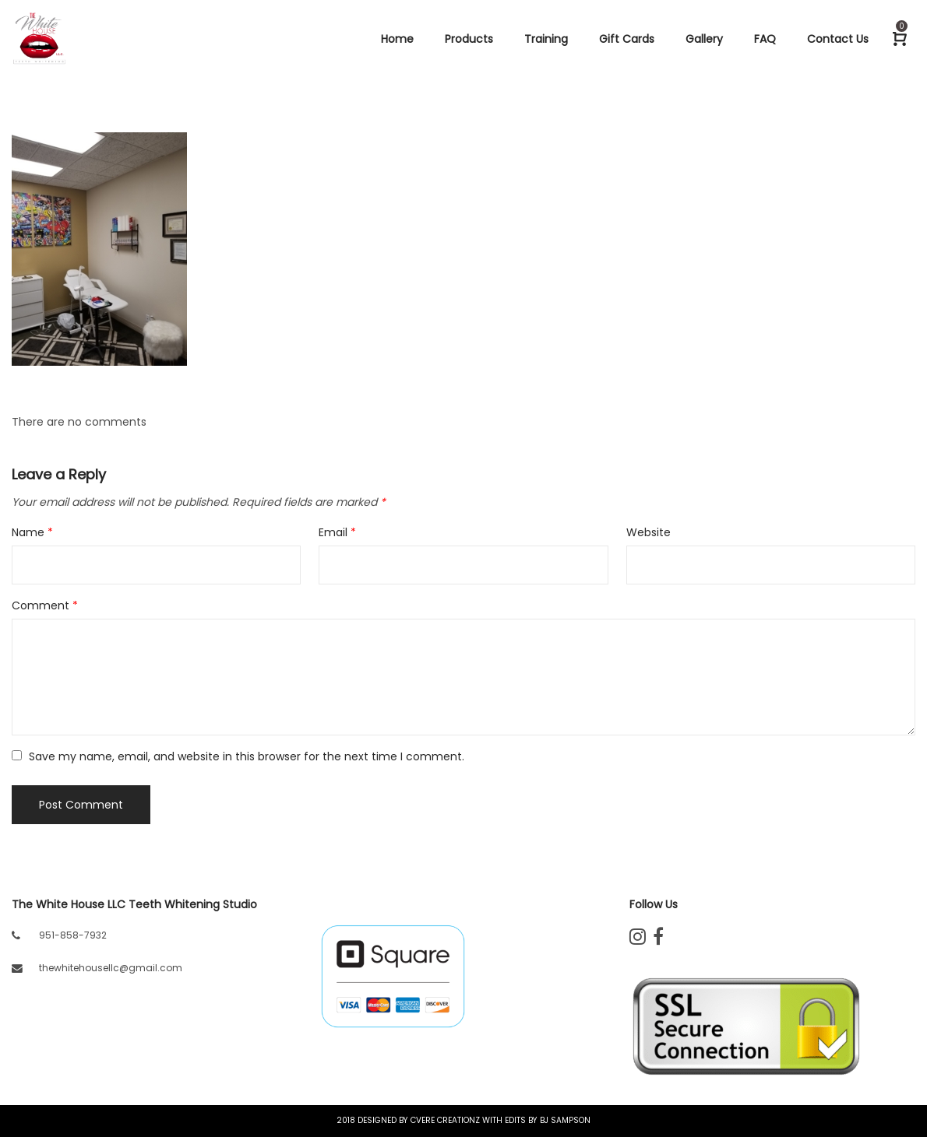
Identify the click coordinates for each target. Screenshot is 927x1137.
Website (648, 532)
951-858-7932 (73, 935)
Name (32, 532)
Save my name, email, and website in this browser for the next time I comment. (246, 756)
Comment (45, 605)
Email (337, 532)
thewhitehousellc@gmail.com (110, 967)
